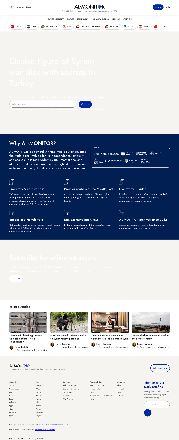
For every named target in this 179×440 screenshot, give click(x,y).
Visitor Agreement (97, 385)
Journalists (120, 389)
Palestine (12, 402)
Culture (70, 20)
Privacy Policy (95, 389)
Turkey (11, 385)
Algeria (39, 415)
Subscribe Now (160, 368)
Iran (10, 392)
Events (28, 7)
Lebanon (12, 412)
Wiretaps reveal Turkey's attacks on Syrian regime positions (68, 337)
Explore (116, 20)
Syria (11, 415)
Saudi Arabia (14, 389)
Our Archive (68, 399)
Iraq (37, 382)
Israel (11, 399)
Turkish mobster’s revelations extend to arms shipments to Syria (109, 337)
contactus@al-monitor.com (45, 429)
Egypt (11, 405)
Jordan (38, 385)
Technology (82, 20)
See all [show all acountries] (164, 27)
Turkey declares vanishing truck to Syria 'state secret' (150, 337)
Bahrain (39, 392)
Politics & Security (55, 20)
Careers (120, 395)
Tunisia (38, 409)
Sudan (38, 405)
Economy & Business (100, 20)
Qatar (11, 409)
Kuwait (38, 395)
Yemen (38, 399)
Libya (38, 402)
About (119, 385)
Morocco (39, 412)
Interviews (127, 20)
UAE (11, 395)
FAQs (92, 392)
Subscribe (158, 8)
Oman (38, 389)
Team (119, 392)
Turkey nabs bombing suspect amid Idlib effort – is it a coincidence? (25, 338)
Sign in (167, 8)
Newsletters (20, 7)
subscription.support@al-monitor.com (54, 424)
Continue (16, 278)
